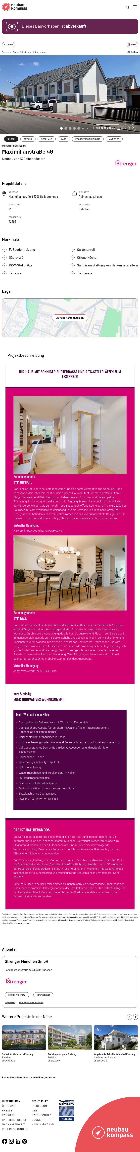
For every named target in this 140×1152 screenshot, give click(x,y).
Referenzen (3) (43, 995)
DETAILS (28, 139)
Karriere (9, 1115)
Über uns (8, 1105)
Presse (7, 1110)
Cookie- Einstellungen (43, 1121)
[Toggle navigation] (134, 6)
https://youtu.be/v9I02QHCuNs (43, 530)
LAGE (63, 139)
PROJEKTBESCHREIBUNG (87, 139)
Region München (21, 52)
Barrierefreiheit (15, 1119)
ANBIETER (114, 139)
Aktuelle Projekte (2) (17, 995)
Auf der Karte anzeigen (70, 317)
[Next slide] (132, 127)
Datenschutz (41, 1115)
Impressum (10, 1002)
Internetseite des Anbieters (31, 1002)
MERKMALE (46, 139)
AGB (34, 1110)
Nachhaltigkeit (13, 1124)
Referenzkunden (15, 1128)
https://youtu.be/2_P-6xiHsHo (38, 671)
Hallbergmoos (40, 52)
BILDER (11, 139)
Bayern (5, 52)
